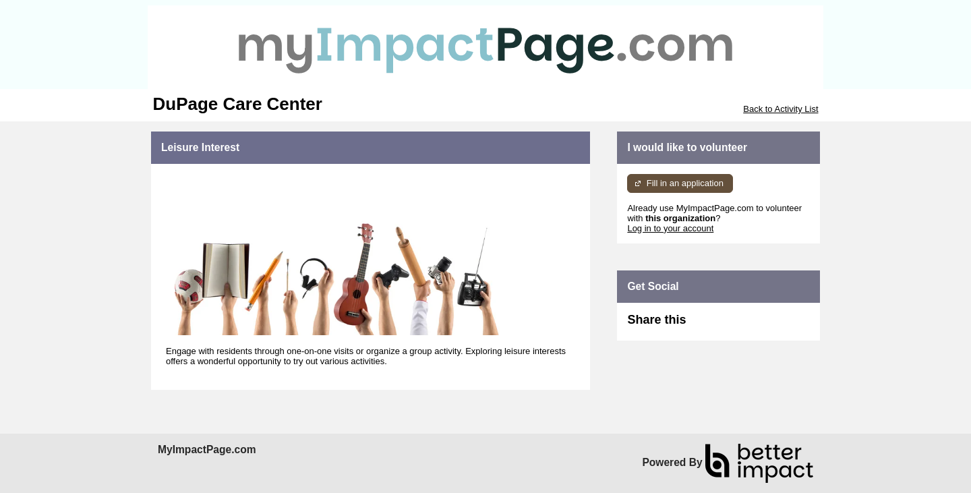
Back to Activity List (780, 109)
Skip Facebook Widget (729, 325)
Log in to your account (670, 228)
